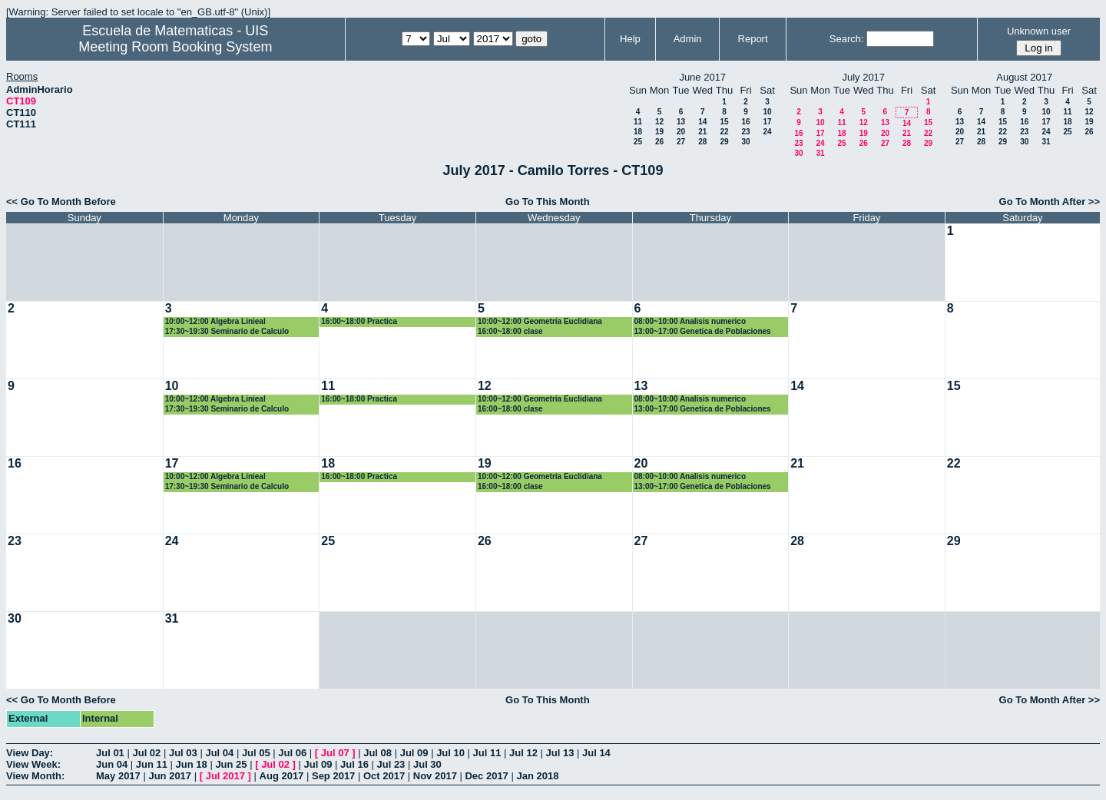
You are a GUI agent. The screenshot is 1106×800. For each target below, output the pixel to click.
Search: (847, 39)
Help (630, 39)
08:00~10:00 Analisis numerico (690, 321)
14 (702, 121)
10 (767, 111)
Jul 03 (183, 753)
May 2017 (118, 776)
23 (745, 131)
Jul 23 (391, 764)
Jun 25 (231, 764)
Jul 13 (560, 753)
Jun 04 (111, 764)
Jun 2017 (169, 776)
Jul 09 (414, 753)
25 (638, 141)
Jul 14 (596, 753)
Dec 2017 (486, 776)
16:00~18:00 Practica (359, 321)
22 (724, 131)
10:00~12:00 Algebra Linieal (215, 321)
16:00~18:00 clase (510, 331)
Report (753, 39)
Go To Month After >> (1049, 201)
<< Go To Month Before (61, 201)
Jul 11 (487, 753)
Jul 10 (450, 753)
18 (638, 131)
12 (659, 121)
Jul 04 (219, 753)
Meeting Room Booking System (175, 47)
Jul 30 (427, 764)
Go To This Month (547, 201)
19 (659, 131)
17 (767, 121)
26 (659, 141)
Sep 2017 (333, 776)
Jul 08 (377, 753)
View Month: (35, 776)
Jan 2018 (537, 776)
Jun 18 (191, 764)
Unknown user (1039, 31)
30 (745, 141)
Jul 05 (256, 753)
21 (702, 131)
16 (745, 121)
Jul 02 (146, 753)
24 (767, 131)
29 (724, 141)
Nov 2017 (435, 776)
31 (820, 153)
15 (724, 121)
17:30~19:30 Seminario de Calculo (227, 331)
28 (702, 141)
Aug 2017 (282, 776)
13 (681, 121)
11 (638, 121)
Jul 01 (110, 753)
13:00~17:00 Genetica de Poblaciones (702, 331)
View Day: (29, 753)
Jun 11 (151, 764)
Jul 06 (292, 753)
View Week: (33, 764)
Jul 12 (523, 753)
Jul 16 (354, 764)
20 (681, 131)
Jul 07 (335, 753)
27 (681, 141)
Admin (688, 39)
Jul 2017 (225, 776)
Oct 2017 (384, 776)
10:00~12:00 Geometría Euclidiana (540, 321)
